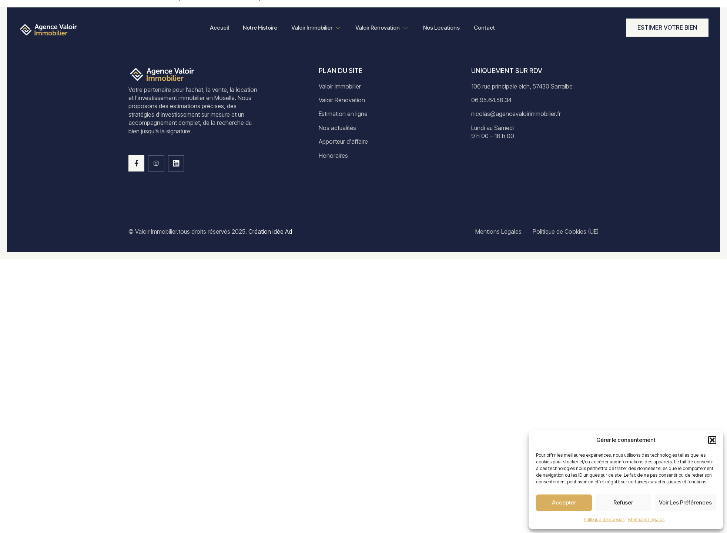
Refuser (623, 502)
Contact (486, 27)
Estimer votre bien (667, 27)
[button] (712, 440)
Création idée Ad (269, 231)
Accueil (217, 27)
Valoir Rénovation (382, 28)
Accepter (564, 502)
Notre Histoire (258, 27)
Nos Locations (442, 27)
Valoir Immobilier (316, 28)
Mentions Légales (646, 519)
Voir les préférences (685, 502)
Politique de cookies (604, 519)
